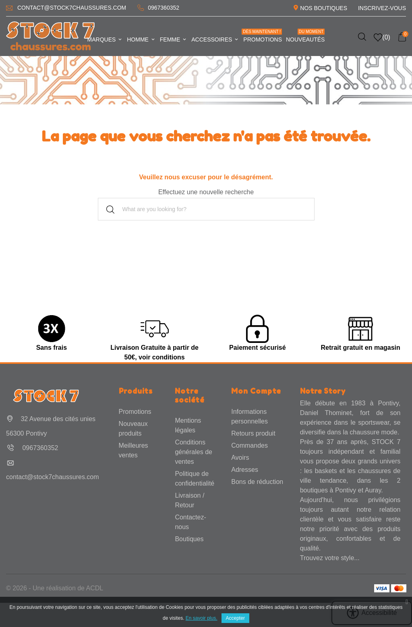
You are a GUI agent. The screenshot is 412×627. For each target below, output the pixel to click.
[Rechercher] (206, 209)
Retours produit (253, 433)
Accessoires (215, 39)
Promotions (262, 36)
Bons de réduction (257, 481)
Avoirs (240, 457)
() (382, 37)
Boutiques (189, 539)
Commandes (249, 445)
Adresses (244, 469)
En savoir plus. (201, 618)
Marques (105, 39)
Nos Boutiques (323, 8)
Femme (173, 39)
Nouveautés (305, 36)
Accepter (235, 618)
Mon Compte (256, 390)
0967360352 (163, 7)
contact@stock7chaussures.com (71, 7)
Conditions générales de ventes (193, 452)
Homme (141, 39)
